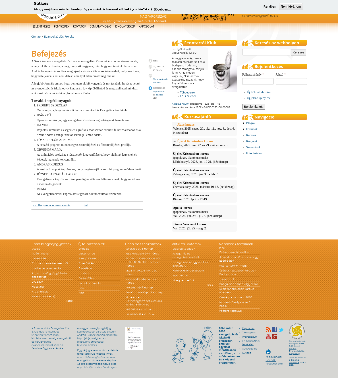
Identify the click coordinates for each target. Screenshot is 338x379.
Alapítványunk (180, 103)
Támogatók (249, 332)
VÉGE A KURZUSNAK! (138, 270)
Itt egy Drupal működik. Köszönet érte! (274, 358)
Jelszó (281, 74)
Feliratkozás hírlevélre (234, 252)
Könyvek (251, 141)
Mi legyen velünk (183, 280)
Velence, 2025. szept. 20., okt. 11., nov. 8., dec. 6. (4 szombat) (204, 128)
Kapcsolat (146, 26)
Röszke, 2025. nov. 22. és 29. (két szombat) (204, 143)
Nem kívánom (291, 6)
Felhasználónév (253, 74)
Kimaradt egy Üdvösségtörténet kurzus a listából (144, 301)
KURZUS (131, 287)
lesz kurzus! (134, 253)
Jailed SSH (39, 258)
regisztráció (158, 91)
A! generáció (40, 291)
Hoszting (38, 286)
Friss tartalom (254, 153)
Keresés (251, 135)
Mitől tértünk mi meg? (233, 265)
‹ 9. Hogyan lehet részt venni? (52, 205)
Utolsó (36, 248)
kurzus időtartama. (138, 279)
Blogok (250, 123)
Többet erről (187, 92)
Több (69, 300)
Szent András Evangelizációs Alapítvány (297, 350)
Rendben (269, 6)
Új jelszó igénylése (259, 98)
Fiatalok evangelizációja (188, 270)
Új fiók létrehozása (259, 92)
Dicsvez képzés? (183, 248)
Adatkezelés (249, 348)
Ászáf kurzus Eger (138, 292)
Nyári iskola (180, 275)
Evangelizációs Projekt (59, 36)
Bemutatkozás (101, 26)
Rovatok (79, 26)
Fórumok (251, 129)
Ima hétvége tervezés (46, 268)
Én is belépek (188, 96)
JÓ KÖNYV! (132, 314)
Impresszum (249, 336)
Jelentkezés (41, 26)
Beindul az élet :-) (43, 296)
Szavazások (253, 147)
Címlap (36, 36)
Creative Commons (294, 361)
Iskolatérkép (125, 26)
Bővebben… (162, 9)
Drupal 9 (37, 281)
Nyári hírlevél (40, 253)
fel (86, 205)
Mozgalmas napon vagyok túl (238, 284)
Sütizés (246, 352)
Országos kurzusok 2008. (236, 297)
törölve (130, 248)
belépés (159, 94)
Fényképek (61, 26)
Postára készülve (230, 310)
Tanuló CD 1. (226, 279)
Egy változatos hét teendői (50, 263)
